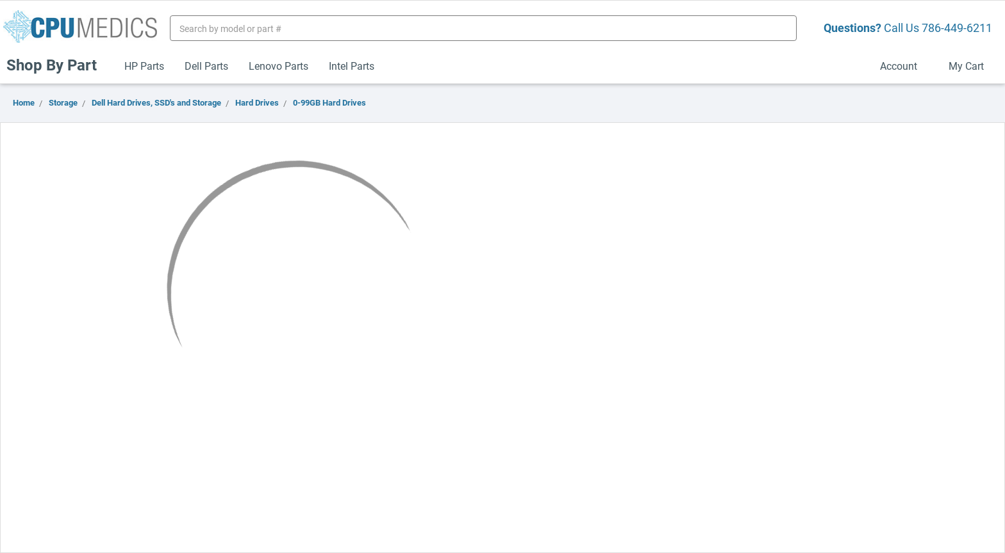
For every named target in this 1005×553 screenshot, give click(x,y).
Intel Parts (351, 65)
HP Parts (144, 65)
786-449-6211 (957, 27)
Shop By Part (57, 64)
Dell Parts (206, 65)
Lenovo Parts (278, 65)
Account (904, 65)
